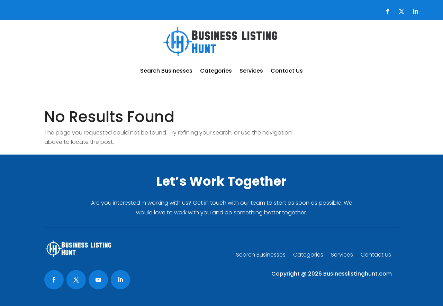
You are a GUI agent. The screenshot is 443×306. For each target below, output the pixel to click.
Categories (216, 71)
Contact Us (287, 71)
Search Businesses (166, 71)
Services (251, 71)
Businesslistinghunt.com (357, 274)
